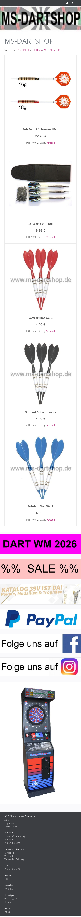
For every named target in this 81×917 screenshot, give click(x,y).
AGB (6, 819)
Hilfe (6, 879)
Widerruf (8, 839)
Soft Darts (37, 49)
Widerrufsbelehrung (14, 836)
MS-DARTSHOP (52, 49)
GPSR (7, 912)
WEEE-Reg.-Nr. (11, 898)
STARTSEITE (23, 49)
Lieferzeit (9, 852)
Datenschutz (10, 826)
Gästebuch (9, 889)
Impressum (10, 823)
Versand (50, 142)
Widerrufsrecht (12, 842)
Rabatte (8, 902)
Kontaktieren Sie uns (14, 869)
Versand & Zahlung (14, 859)
